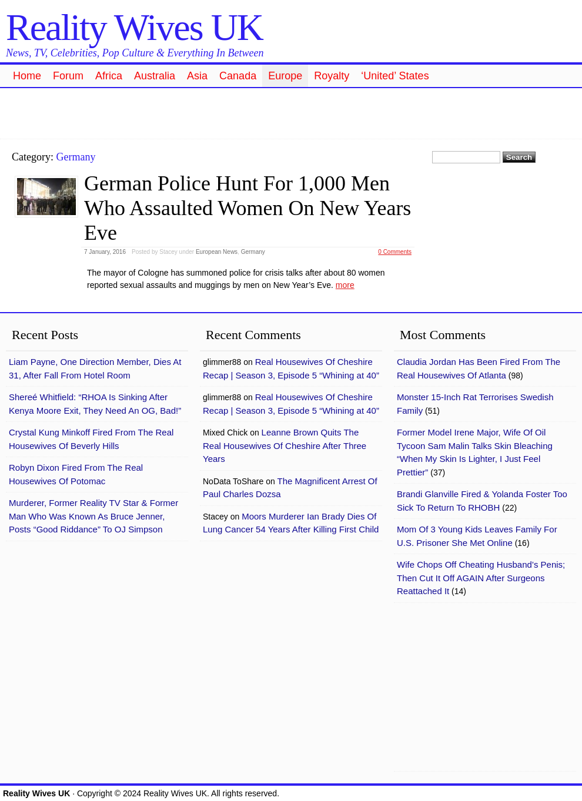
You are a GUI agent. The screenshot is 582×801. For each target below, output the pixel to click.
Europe (285, 76)
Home (27, 76)
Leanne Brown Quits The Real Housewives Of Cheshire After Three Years (284, 445)
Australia (154, 76)
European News (217, 252)
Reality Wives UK (134, 27)
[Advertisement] (291, 111)
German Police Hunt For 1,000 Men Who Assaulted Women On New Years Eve (247, 208)
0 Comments (395, 252)
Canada (237, 76)
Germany (253, 252)
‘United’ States (395, 76)
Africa (108, 76)
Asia (197, 76)
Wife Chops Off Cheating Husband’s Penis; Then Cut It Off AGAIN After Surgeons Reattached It (481, 577)
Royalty (331, 76)
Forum (68, 76)
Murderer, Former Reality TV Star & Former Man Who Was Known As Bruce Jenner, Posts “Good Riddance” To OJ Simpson (93, 516)
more (345, 285)
